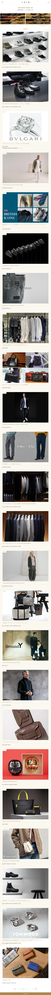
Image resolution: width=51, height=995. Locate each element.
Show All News (43, 25)
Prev (15, 988)
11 (33, 988)
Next (36, 988)
